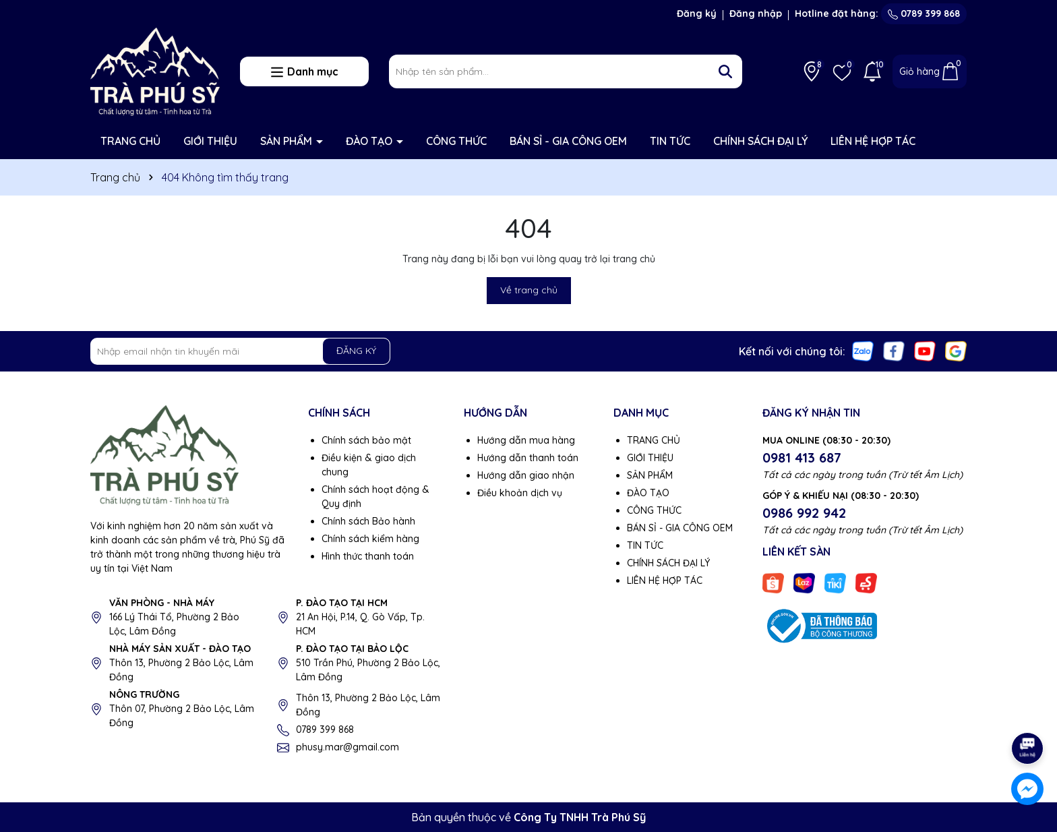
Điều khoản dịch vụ (519, 493)
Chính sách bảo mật (366, 440)
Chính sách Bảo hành (368, 521)
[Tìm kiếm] (725, 71)
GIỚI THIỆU (210, 141)
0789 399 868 (924, 13)
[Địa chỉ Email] (240, 351)
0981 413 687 (801, 457)
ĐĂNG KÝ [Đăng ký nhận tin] (356, 351)
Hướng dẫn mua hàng (526, 440)
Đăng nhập (755, 13)
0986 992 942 (804, 512)
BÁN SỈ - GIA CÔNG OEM (568, 141)
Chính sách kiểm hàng (370, 539)
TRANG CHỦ (130, 141)
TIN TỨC (670, 141)
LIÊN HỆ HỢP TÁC (873, 141)
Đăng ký (697, 13)
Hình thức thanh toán (368, 556)
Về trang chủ (528, 290)
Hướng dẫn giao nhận (525, 475)
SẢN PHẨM (287, 141)
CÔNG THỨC (456, 141)
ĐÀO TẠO (370, 141)
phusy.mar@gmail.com (347, 747)
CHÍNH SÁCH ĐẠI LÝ (760, 141)
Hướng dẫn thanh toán (527, 458)
